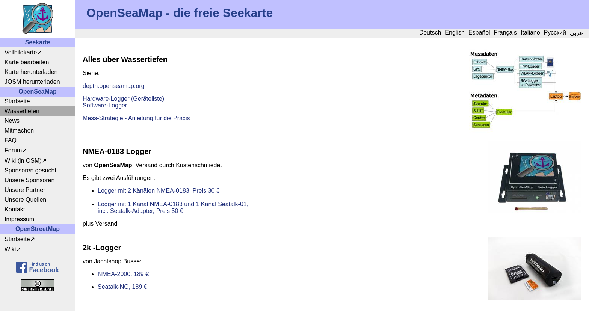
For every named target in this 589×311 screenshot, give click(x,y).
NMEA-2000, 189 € (123, 274)
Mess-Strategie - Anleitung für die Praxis (136, 118)
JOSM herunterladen (32, 82)
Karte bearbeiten (27, 62)
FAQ (11, 140)
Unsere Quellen (25, 199)
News (12, 121)
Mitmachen (19, 130)
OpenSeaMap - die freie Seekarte (179, 13)
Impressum (19, 219)
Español (479, 32)
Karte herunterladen (31, 72)
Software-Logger (105, 105)
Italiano (530, 32)
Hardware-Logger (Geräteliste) (123, 98)
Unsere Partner (25, 190)
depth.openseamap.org (114, 86)
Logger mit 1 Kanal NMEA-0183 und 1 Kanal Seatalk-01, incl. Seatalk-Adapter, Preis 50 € (173, 207)
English (454, 32)
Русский (555, 32)
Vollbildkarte (21, 52)
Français (505, 32)
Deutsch (430, 32)
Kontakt (15, 209)
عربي (576, 33)
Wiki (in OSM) (23, 160)
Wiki (10, 249)
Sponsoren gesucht (30, 170)
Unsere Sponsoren (29, 180)
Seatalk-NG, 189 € (122, 287)
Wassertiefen (22, 111)
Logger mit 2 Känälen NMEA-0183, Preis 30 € (159, 190)
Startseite (17, 101)
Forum (13, 150)
